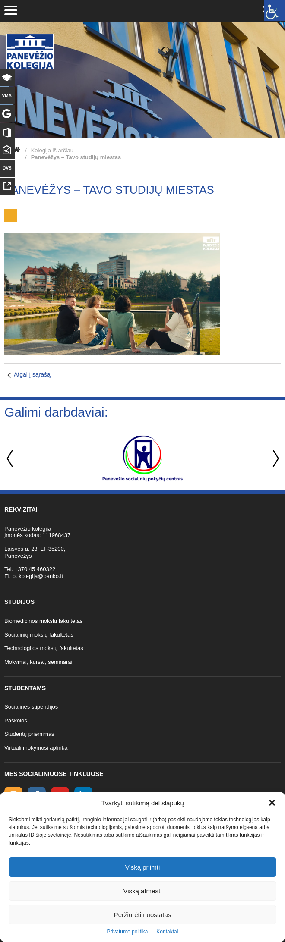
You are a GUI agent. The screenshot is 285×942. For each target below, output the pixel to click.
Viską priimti (142, 867)
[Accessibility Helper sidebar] (274, 10)
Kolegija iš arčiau (52, 150)
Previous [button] (11, 459)
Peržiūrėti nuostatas (142, 914)
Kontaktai (167, 932)
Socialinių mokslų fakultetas (38, 634)
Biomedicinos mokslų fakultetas (43, 621)
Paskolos (15, 720)
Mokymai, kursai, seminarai (38, 662)
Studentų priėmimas (29, 734)
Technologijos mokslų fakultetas (43, 648)
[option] (142, 458)
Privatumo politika (127, 932)
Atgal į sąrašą (32, 374)
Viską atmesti (143, 891)
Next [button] (274, 459)
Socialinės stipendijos (31, 706)
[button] (272, 802)
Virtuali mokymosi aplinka (35, 747)
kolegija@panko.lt (41, 576)
